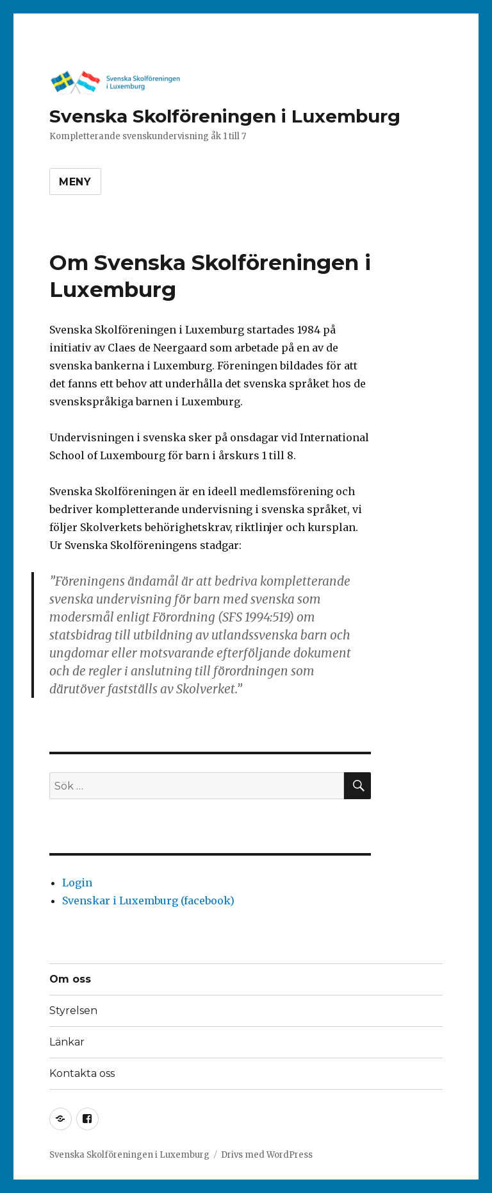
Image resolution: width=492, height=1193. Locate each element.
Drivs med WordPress (267, 1154)
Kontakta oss (82, 1073)
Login (77, 882)
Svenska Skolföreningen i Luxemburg (224, 116)
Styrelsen (73, 1010)
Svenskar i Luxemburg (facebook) (148, 900)
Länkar (67, 1042)
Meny (75, 182)
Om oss (70, 979)
